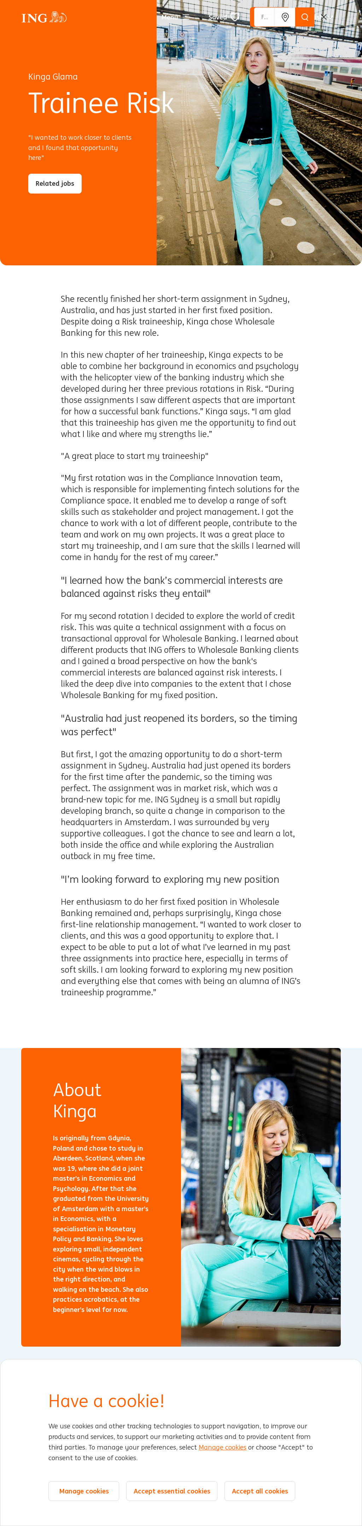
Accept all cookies (260, 1491)
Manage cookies (222, 1448)
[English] (317, 17)
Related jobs (55, 183)
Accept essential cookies (172, 1491)
